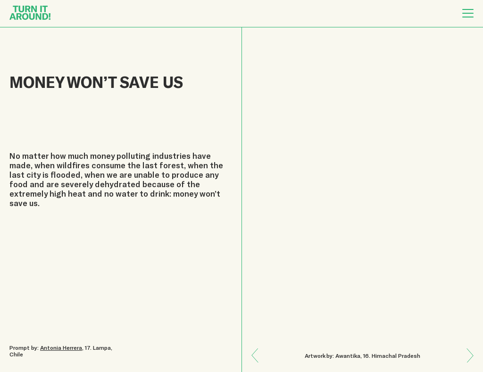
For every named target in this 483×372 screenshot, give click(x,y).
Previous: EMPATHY (466, 362)
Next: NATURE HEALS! (258, 348)
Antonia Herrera (61, 347)
